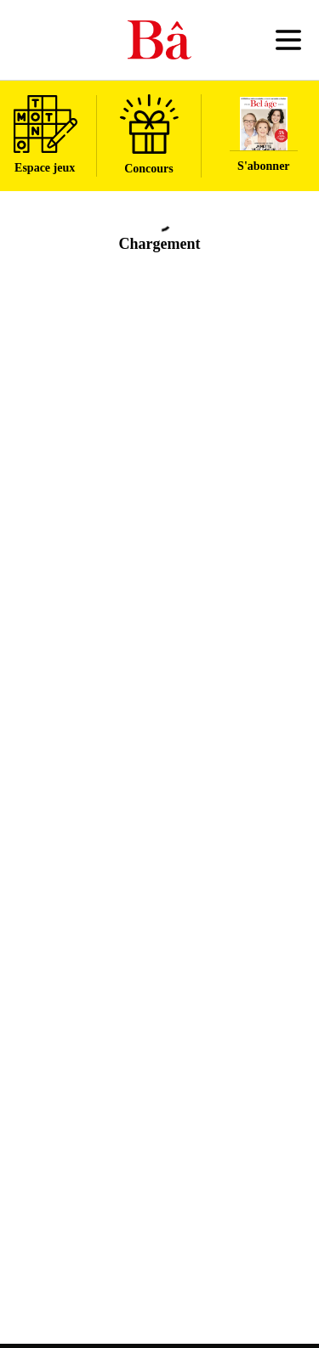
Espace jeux (45, 134)
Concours (149, 134)
